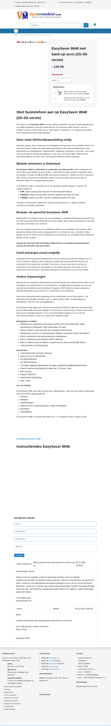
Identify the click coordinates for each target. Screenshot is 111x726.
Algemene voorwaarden (12, 703)
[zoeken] (82, 25)
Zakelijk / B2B (9, 706)
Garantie (7, 698)
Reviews (7, 689)
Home (16, 35)
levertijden (18, 686)
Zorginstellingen (9, 709)
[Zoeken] (53, 25)
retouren (16, 698)
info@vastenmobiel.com (87, 669)
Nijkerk (20, 683)
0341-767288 (19, 666)
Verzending (8, 686)
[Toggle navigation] (16, 31)
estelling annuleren (11, 701)
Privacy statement (10, 695)
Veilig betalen (8, 692)
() (76, 93)
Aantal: (54, 80)
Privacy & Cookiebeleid (15, 720)
